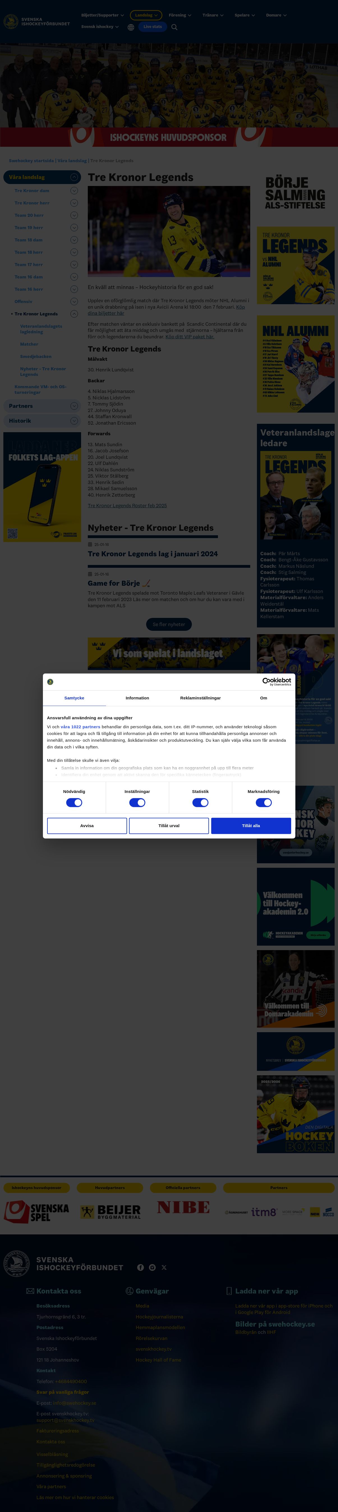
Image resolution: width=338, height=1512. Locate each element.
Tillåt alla (251, 826)
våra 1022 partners (81, 726)
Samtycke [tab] (74, 697)
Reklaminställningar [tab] (200, 697)
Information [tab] (137, 697)
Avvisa (87, 826)
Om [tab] (263, 697)
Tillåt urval (169, 826)
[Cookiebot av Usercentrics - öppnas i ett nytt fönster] (266, 682)
